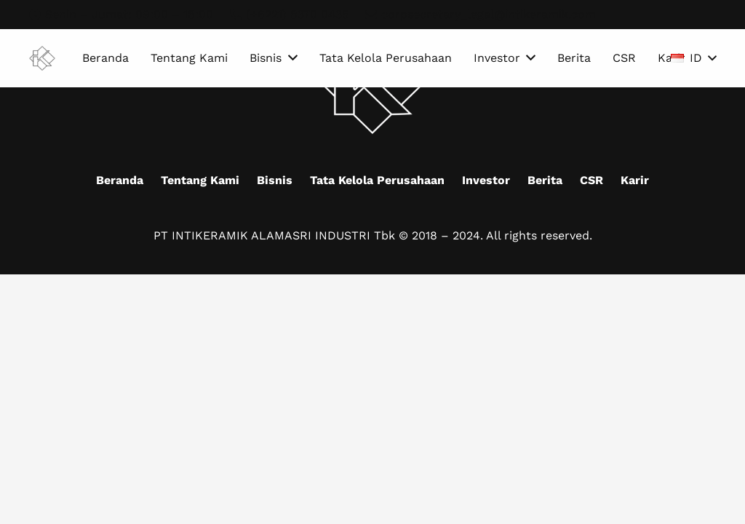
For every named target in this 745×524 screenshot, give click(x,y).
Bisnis (274, 180)
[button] (693, 58)
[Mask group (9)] (42, 58)
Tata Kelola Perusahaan (377, 180)
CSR (591, 180)
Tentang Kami (200, 180)
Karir (635, 180)
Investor (486, 180)
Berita (544, 180)
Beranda (119, 180)
